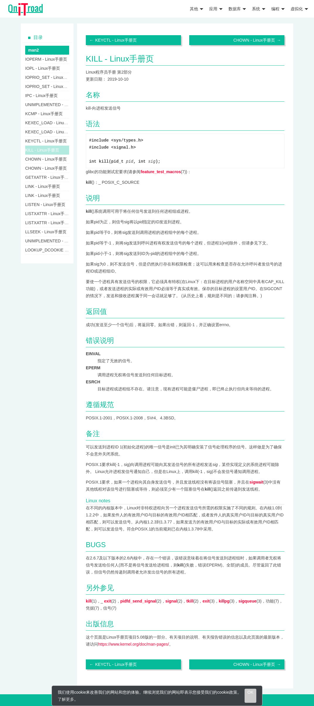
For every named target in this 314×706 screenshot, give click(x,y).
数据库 (237, 8)
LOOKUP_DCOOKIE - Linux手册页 (57, 250)
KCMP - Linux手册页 (44, 113)
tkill (189, 601)
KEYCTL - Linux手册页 (116, 40)
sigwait (256, 482)
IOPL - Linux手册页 (42, 68)
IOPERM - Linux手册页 (46, 59)
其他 (196, 8)
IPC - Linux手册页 (41, 95)
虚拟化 (299, 8)
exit (107, 601)
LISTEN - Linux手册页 (45, 204)
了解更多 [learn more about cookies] (66, 699)
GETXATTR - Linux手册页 (49, 177)
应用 (216, 8)
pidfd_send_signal (138, 601)
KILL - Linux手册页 (42, 150)
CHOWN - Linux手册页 (254, 40)
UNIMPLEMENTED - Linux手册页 (55, 104)
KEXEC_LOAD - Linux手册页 (51, 122)
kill (88, 601)
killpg (224, 601)
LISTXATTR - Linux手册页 (49, 213)
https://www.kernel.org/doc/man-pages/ (133, 644)
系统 (258, 8)
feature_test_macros (161, 171)
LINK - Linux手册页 (42, 186)
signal (171, 601)
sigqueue (247, 601)
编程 (278, 8)
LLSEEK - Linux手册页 (45, 231)
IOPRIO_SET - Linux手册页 (50, 77)
